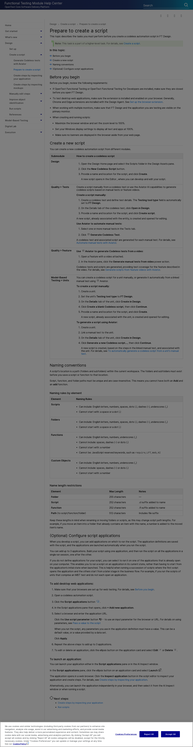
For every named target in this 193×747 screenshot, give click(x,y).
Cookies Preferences (126, 734)
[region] (96, 734)
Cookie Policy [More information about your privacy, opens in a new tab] (19, 744)
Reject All (149, 734)
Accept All (170, 734)
